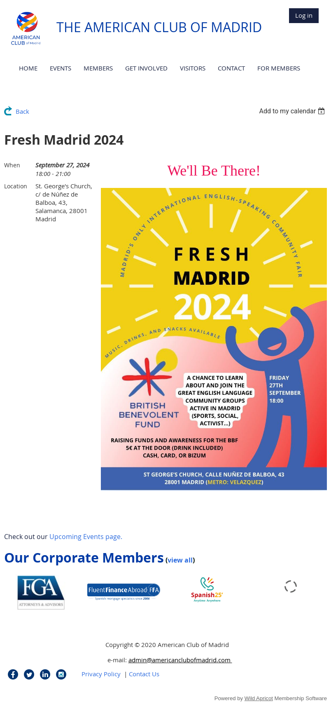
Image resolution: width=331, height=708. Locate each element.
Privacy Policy (101, 674)
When (12, 165)
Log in (303, 15)
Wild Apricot (259, 698)
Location (15, 186)
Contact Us (144, 674)
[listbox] (293, 111)
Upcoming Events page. (85, 536)
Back (22, 111)
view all (180, 560)
